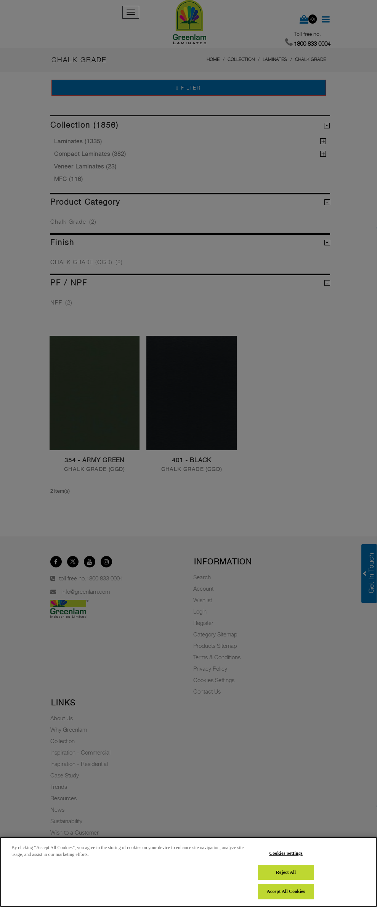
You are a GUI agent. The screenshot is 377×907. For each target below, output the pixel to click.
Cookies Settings (286, 853)
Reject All (286, 872)
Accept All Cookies (286, 891)
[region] (188, 872)
